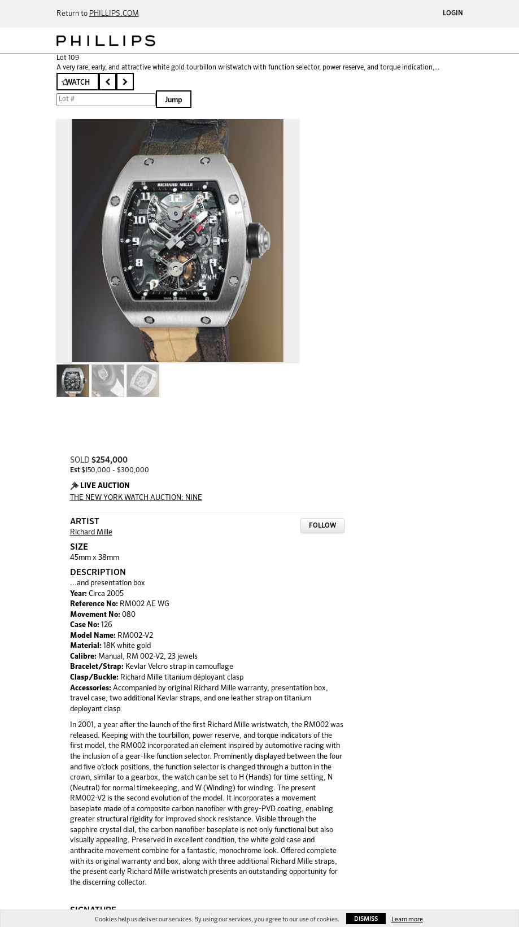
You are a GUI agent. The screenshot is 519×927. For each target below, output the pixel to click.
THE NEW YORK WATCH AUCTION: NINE (136, 498)
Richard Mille (91, 532)
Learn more (407, 919)
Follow (322, 526)
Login (453, 13)
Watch (78, 82)
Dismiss (366, 919)
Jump (173, 100)
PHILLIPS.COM (114, 14)
